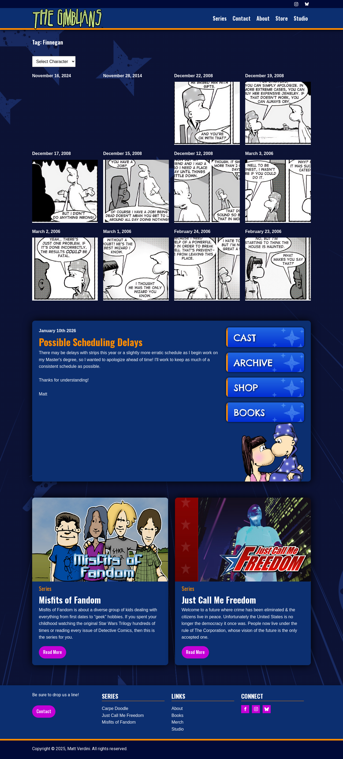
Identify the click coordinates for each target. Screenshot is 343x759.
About (263, 18)
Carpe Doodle (115, 708)
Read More (52, 652)
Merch (177, 722)
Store (281, 18)
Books (177, 715)
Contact (242, 18)
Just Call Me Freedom (123, 715)
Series (220, 18)
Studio (301, 18)
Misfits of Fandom (119, 722)
